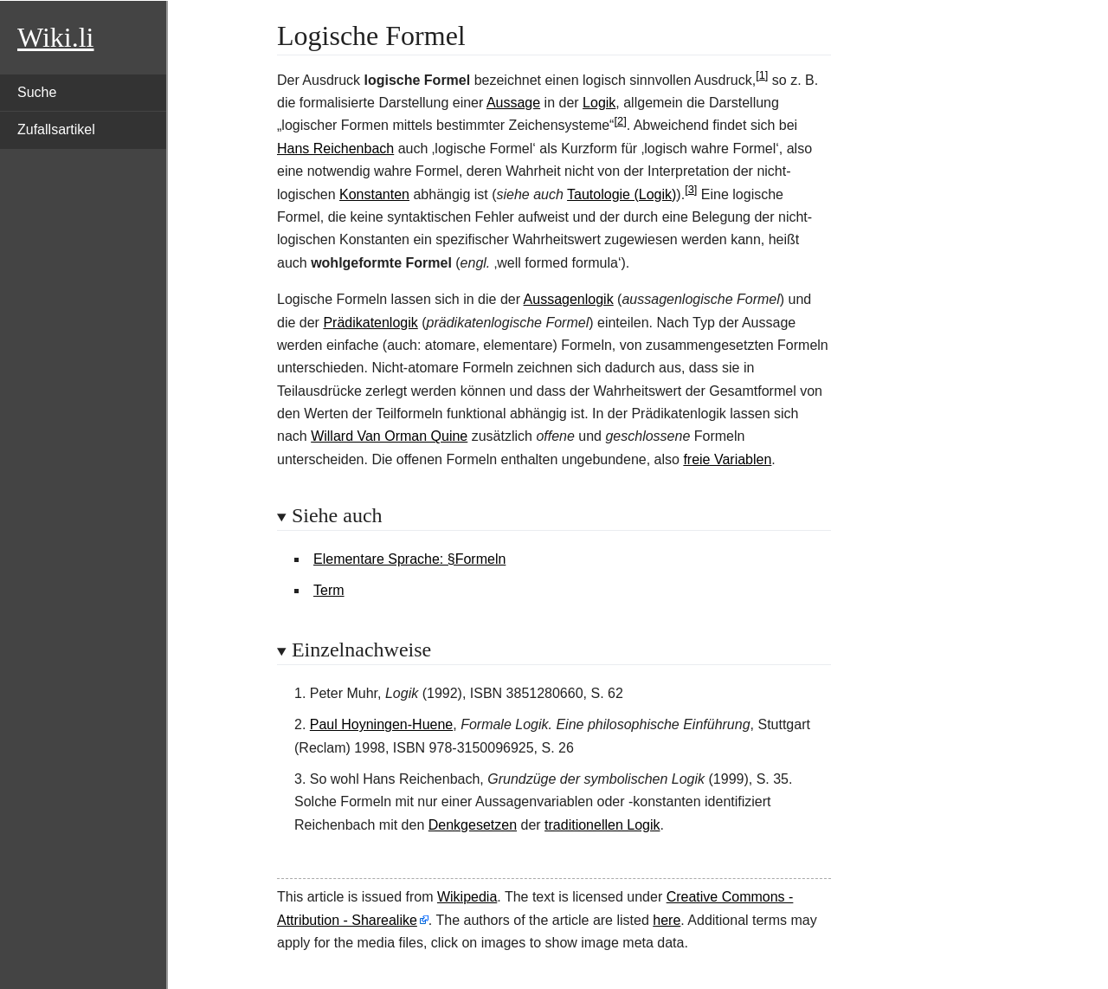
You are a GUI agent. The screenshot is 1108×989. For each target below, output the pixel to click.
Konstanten (374, 194)
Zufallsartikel (56, 129)
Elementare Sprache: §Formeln (409, 559)
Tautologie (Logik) (621, 194)
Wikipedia (467, 896)
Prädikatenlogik (370, 322)
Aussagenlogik (569, 299)
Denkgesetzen (472, 825)
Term (329, 590)
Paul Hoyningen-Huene (381, 724)
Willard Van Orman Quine (389, 436)
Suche (36, 92)
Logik (599, 102)
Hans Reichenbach (335, 148)
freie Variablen (727, 459)
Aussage (513, 102)
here (666, 920)
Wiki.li (55, 37)
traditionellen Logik (602, 825)
